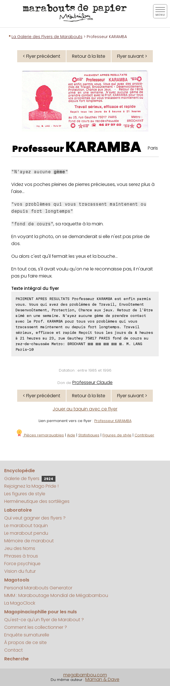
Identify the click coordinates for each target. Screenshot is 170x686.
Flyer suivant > (132, 56)
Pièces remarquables (40, 435)
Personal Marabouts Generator (38, 588)
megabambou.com (85, 675)
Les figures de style (24, 493)
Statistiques (88, 435)
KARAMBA (103, 147)
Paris (153, 148)
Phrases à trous (21, 556)
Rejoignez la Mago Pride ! (31, 486)
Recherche (16, 659)
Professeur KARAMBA (112, 420)
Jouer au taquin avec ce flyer (85, 409)
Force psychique (22, 563)
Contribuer (144, 435)
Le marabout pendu (26, 533)
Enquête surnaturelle (26, 635)
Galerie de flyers (29, 478)
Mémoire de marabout (29, 541)
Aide (71, 435)
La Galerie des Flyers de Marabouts (47, 36)
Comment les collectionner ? (35, 627)
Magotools (16, 580)
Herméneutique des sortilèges (37, 501)
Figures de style (116, 435)
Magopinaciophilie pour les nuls (40, 612)
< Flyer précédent (41, 56)
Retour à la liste (88, 56)
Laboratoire (18, 510)
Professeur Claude (92, 382)
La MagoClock (19, 603)
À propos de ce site (25, 642)
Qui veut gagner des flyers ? (35, 518)
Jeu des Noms (19, 548)
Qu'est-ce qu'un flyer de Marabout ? (44, 619)
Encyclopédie (19, 470)
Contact (13, 650)
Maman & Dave (102, 679)
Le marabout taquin (26, 525)
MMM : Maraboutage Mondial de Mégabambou (56, 595)
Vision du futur (20, 571)
